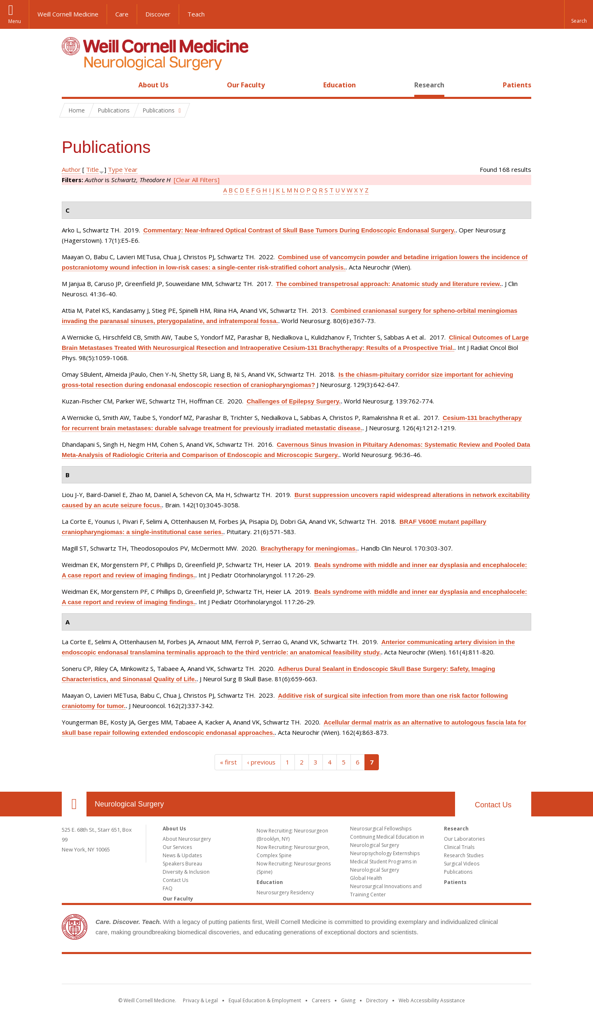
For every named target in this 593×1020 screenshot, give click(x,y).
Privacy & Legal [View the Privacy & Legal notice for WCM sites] (200, 1000)
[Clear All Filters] (196, 180)
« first (228, 762)
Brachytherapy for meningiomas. (309, 548)
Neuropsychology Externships (385, 853)
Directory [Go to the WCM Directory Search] (377, 1000)
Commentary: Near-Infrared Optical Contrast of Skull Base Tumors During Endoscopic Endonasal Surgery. (299, 230)
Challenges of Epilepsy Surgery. (294, 401)
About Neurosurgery (187, 838)
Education (339, 84)
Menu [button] (14, 21)
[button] (578, 14)
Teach (196, 14)
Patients (517, 84)
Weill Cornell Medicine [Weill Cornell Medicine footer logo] (296, 970)
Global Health (366, 878)
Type (115, 169)
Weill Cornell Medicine (67, 14)
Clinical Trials (459, 847)
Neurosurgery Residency (285, 892)
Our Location (74, 804)
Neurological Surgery (129, 804)
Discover (157, 14)
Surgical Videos (461, 863)
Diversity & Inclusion (186, 871)
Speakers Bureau (182, 863)
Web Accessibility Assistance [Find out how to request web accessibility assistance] (432, 1000)
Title (92, 169)
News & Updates (182, 855)
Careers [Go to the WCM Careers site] (321, 1000)
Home (71, 85)
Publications (458, 871)
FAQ (168, 888)
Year (131, 169)
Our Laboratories (464, 838)
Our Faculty (246, 84)
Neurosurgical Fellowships (380, 828)
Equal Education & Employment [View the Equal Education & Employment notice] (265, 1000)
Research (429, 84)
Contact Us (493, 805)
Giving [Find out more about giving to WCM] (348, 1000)
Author (71, 169)
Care (121, 14)
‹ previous (261, 762)
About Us (153, 84)
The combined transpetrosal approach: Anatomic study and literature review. (388, 283)
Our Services (177, 847)
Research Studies (463, 855)
